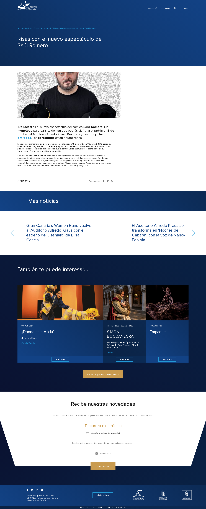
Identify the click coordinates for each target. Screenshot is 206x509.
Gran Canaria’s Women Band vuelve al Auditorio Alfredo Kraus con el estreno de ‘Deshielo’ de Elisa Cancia (58, 233)
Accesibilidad (121, 507)
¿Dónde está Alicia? (38, 331)
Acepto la (103, 433)
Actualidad (46, 28)
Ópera (110, 352)
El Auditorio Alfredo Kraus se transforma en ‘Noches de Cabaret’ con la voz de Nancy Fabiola (158, 233)
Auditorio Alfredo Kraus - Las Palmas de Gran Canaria (27, 5)
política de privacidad (110, 433)
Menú (186, 8)
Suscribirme (103, 466)
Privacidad (110, 507)
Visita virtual (103, 495)
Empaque (158, 331)
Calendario (165, 8)
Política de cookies (97, 507)
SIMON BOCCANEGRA (120, 334)
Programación (152, 8)
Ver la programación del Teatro (103, 374)
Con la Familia (28, 343)
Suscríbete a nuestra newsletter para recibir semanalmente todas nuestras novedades (103, 415)
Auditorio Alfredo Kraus (28, 28)
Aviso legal (84, 507)
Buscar (175, 8)
